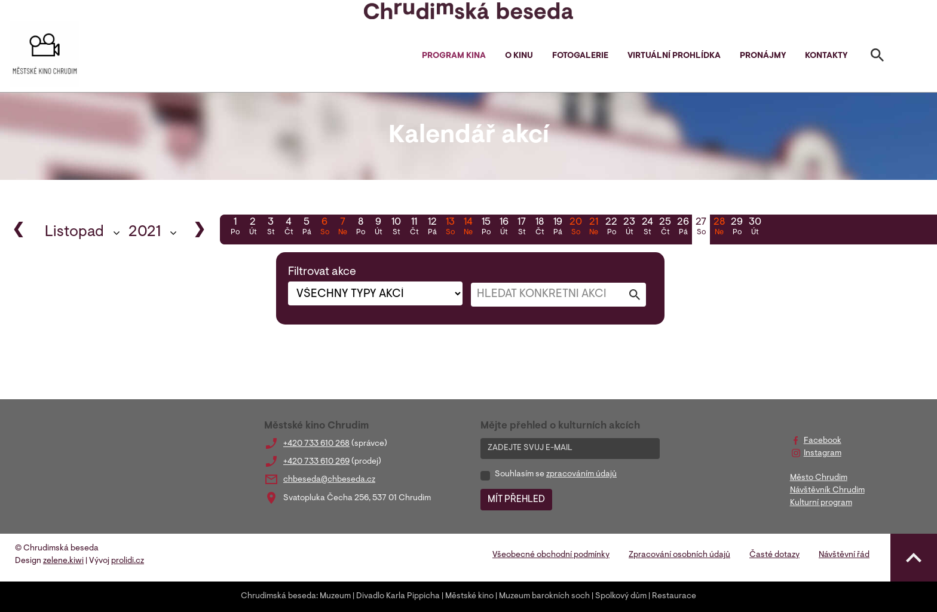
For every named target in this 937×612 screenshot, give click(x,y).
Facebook (822, 441)
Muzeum (335, 596)
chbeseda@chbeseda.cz (329, 480)
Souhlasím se (556, 474)
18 (540, 228)
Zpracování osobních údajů (679, 555)
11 (414, 228)
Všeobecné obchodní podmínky (551, 555)
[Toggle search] (877, 57)
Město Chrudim (818, 478)
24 (647, 228)
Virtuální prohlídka (674, 56)
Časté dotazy (774, 555)
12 (432, 228)
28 (719, 228)
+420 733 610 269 (316, 462)
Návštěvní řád (844, 555)
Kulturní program (821, 503)
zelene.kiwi (63, 561)
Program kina (454, 56)
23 (629, 228)
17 (522, 228)
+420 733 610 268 (316, 444)
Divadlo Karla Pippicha (398, 596)
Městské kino (469, 596)
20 (575, 228)
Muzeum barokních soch (544, 596)
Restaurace (674, 596)
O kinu (519, 56)
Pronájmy (763, 56)
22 (611, 228)
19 (558, 228)
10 (396, 228)
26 (683, 228)
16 (504, 228)
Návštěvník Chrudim (827, 490)
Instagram (822, 453)
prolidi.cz (127, 561)
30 (755, 228)
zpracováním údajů (581, 474)
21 (593, 228)
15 (486, 228)
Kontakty (826, 56)
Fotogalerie (580, 56)
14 (468, 228)
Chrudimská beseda (278, 596)
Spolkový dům (621, 596)
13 (450, 228)
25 (665, 228)
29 (737, 228)
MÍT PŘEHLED (516, 499)
